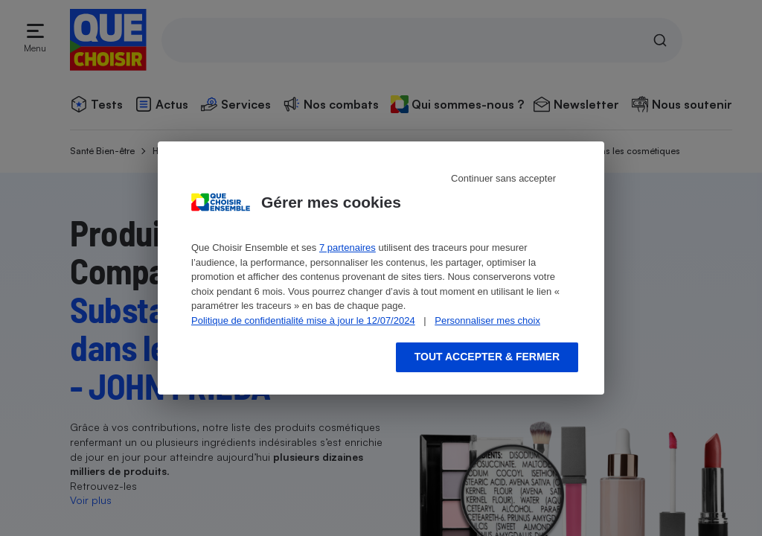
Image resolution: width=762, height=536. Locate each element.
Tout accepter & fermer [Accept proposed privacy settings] (487, 357)
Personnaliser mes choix (487, 320)
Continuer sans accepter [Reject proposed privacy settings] (503, 178)
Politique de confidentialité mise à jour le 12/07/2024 (303, 320)
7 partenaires (347, 247)
